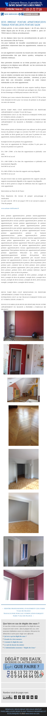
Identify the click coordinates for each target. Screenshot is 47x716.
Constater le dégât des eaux (13, 642)
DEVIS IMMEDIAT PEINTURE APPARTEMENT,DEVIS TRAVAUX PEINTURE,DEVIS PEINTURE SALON (23, 23)
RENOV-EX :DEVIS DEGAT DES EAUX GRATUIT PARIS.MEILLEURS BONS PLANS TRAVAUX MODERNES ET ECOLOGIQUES (23, 711)
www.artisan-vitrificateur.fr (10, 208)
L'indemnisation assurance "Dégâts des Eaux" (20, 648)
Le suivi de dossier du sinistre (14, 645)
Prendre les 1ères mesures (13, 639)
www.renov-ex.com (32, 713)
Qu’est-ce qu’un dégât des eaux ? (15, 636)
